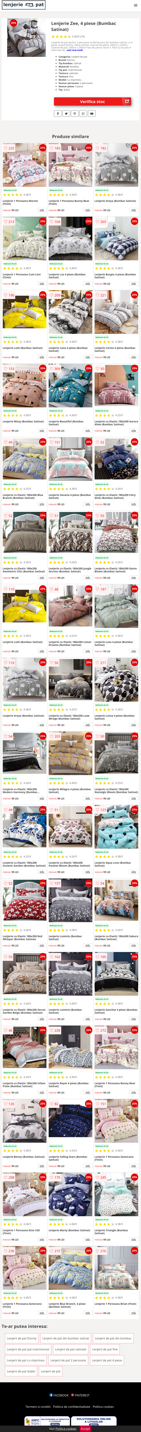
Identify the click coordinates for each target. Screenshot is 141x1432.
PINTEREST (80, 1395)
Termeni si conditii (38, 1407)
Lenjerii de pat (50, 1371)
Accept (85, 1429)
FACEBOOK (59, 1395)
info (42, 210)
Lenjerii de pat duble (21, 1371)
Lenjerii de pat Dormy (22, 1338)
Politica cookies (103, 1407)
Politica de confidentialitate (71, 1407)
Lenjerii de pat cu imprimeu (26, 1360)
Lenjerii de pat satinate (70, 1349)
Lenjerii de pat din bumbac (113, 1338)
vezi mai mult (75, 50)
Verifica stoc (105, 101)
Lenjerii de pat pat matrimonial (28, 1349)
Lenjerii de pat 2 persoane (68, 1360)
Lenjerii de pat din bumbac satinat (65, 1338)
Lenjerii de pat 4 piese (107, 1360)
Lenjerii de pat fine (105, 1349)
